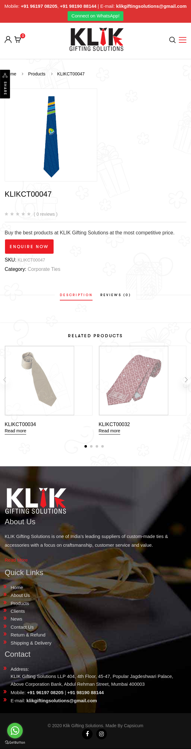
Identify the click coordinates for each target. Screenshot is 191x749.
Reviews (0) (115, 295)
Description (76, 295)
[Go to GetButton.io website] (15, 743)
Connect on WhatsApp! (95, 15)
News (16, 619)
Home (17, 587)
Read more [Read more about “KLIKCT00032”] (109, 430)
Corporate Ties (44, 269)
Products (20, 603)
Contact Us (22, 627)
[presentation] (4, 382)
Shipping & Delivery (31, 643)
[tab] (76, 295)
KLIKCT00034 (20, 424)
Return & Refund (28, 634)
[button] (85, 446)
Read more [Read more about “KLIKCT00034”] (15, 430)
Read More (16, 560)
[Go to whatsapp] (15, 730)
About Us (20, 595)
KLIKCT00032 (114, 424)
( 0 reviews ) (45, 214)
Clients (18, 611)
